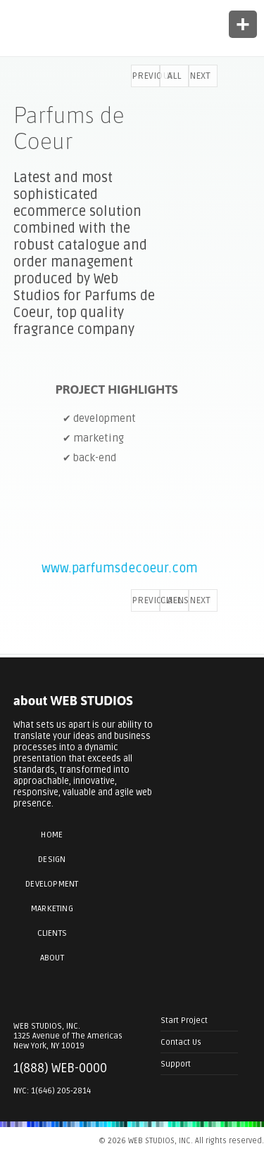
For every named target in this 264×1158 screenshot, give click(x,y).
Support (176, 1064)
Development (51, 884)
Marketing (52, 908)
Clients (52, 933)
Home (52, 835)
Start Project (184, 1020)
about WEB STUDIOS (73, 700)
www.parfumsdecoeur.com (120, 568)
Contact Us (181, 1042)
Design (51, 859)
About (52, 958)
